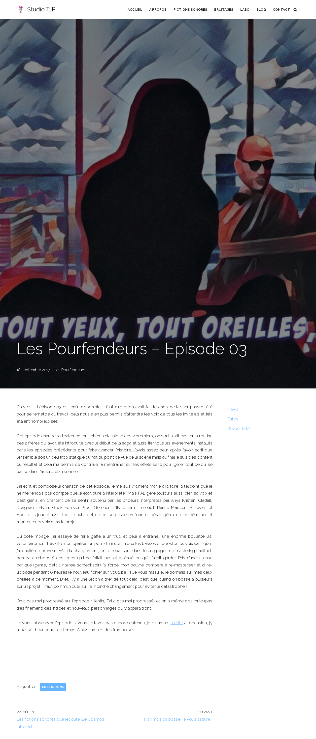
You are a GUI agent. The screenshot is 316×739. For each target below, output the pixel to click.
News (233, 409)
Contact (281, 9)
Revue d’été (238, 428)
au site (177, 623)
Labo (244, 9)
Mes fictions (53, 687)
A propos (157, 9)
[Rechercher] (295, 9)
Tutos (233, 418)
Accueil (134, 9)
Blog (261, 9)
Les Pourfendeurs (69, 370)
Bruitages (223, 9)
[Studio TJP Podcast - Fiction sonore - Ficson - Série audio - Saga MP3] (36, 9)
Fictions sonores (190, 9)
